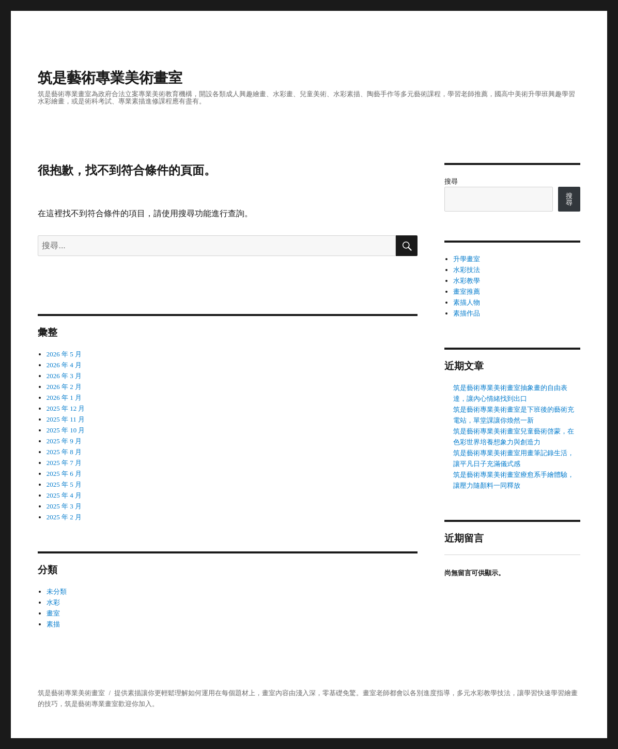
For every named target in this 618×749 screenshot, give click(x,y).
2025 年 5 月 (64, 484)
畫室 (53, 613)
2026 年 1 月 (64, 397)
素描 (53, 624)
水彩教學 (466, 280)
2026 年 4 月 (64, 365)
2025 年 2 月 (64, 517)
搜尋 (451, 181)
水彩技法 (466, 270)
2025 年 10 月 (66, 430)
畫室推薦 (466, 291)
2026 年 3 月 (64, 376)
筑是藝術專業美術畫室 (110, 78)
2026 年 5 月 (64, 354)
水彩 (53, 602)
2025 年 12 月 (66, 408)
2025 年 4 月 (64, 495)
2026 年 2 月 (64, 387)
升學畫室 (466, 259)
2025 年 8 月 (64, 452)
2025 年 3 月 (64, 506)
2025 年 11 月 (66, 419)
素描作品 (466, 313)
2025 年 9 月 (64, 441)
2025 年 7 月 (64, 463)
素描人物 (466, 302)
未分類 (57, 591)
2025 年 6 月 (64, 473)
